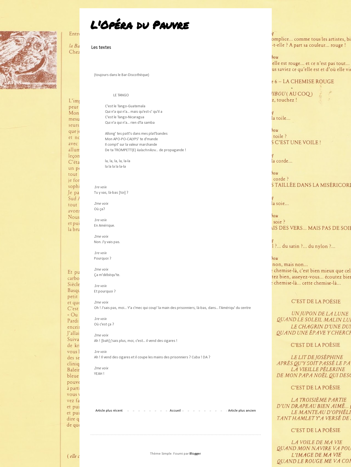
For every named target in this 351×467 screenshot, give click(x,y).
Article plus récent (109, 410)
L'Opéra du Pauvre (139, 25)
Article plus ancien (242, 410)
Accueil (175, 410)
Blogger (194, 453)
